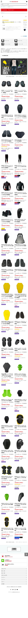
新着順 (17, 76)
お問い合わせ (8, 586)
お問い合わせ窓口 (4, 575)
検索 (3, 4)
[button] (2, 16)
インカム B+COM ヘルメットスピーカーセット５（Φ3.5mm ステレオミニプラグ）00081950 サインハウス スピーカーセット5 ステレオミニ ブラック (13, 28)
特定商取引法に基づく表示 (14, 586)
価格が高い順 (25, 76)
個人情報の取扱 (19, 586)
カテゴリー (3, 577)
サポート (3, 581)
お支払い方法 (4, 568)
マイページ (3, 579)
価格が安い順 (20, 76)
